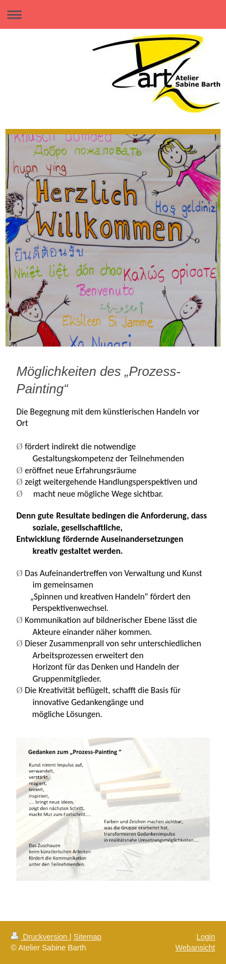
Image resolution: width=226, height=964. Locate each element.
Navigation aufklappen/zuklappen (113, 14)
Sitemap (87, 936)
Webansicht (195, 947)
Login (206, 936)
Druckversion (40, 936)
